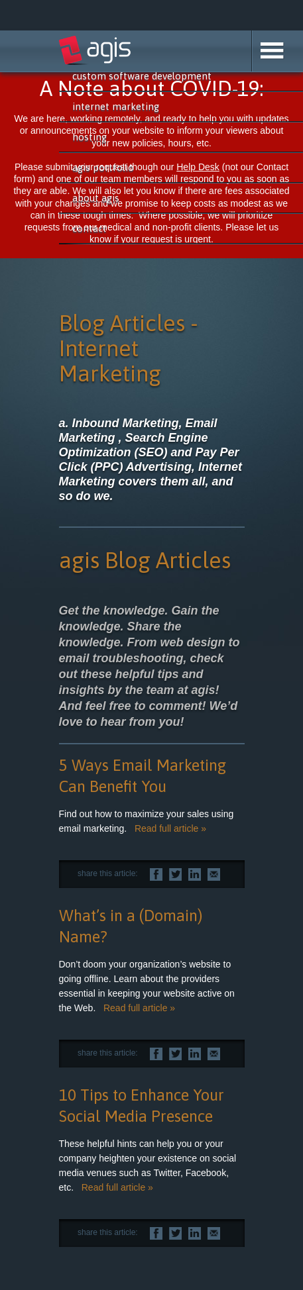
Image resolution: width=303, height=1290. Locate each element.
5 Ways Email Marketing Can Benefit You (142, 775)
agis (95, 51)
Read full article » (170, 828)
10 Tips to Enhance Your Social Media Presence (141, 1105)
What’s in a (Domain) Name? (130, 926)
